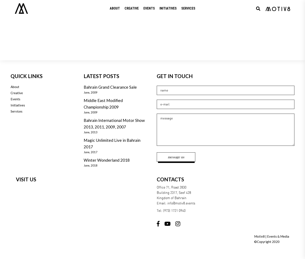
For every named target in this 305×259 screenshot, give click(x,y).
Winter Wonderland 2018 (107, 160)
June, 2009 (90, 92)
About (15, 87)
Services (16, 111)
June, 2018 (90, 165)
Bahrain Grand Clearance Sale (110, 87)
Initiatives (18, 105)
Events (15, 99)
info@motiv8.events (181, 203)
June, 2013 (90, 132)
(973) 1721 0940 (174, 210)
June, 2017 (90, 152)
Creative (17, 93)
